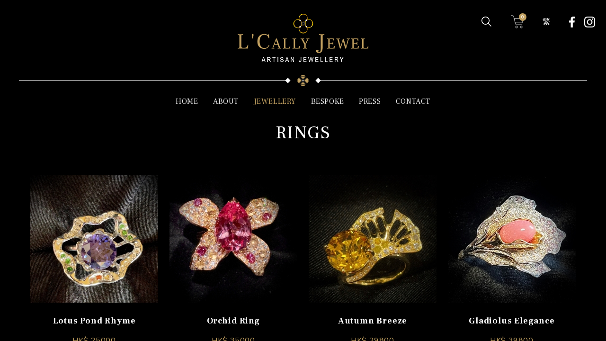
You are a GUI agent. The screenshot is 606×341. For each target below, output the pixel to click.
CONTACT (413, 101)
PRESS (370, 101)
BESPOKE (327, 101)
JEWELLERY (275, 101)
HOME (187, 101)
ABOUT (226, 101)
